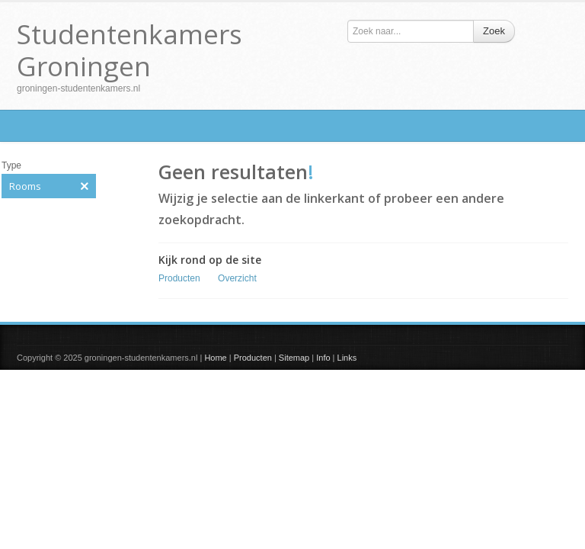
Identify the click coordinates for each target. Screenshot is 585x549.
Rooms (48, 186)
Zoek (494, 31)
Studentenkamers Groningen (129, 50)
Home (215, 357)
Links (347, 357)
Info (323, 357)
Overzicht (237, 278)
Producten (179, 278)
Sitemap (294, 357)
